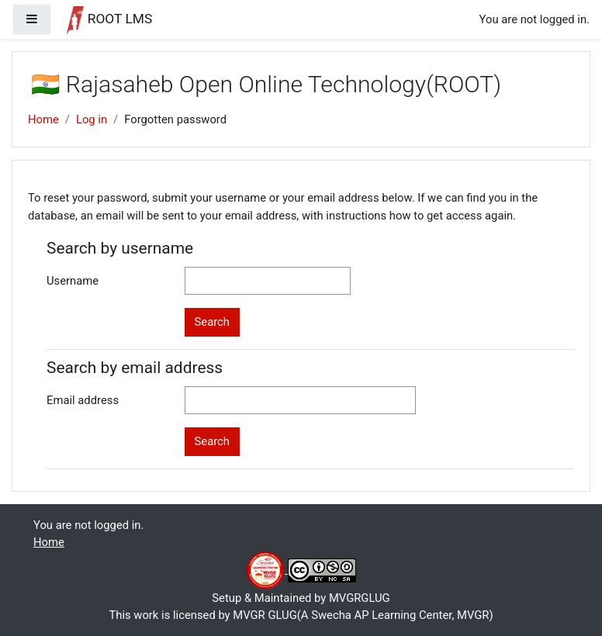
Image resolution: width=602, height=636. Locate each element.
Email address (83, 400)
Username (73, 281)
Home (43, 119)
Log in (91, 119)
